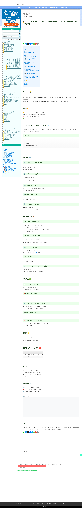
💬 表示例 (5, 149)
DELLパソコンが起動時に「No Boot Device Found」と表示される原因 (16, 76)
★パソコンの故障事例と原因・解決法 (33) (10, 134)
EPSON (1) (5, 98)
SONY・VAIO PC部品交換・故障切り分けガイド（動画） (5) (12, 109)
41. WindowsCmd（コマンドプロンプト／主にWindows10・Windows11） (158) (15, 92)
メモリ (37, 97)
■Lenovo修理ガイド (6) (7, 119)
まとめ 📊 (25, 83)
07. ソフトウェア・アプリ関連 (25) (9, 50)
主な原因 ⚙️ (25, 55)
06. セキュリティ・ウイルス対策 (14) (9, 49)
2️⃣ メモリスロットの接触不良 (29, 58)
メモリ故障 (36, 252)
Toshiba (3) (5, 110)
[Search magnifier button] (19, 31)
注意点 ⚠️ (25, 80)
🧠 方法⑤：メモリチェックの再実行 (30, 79)
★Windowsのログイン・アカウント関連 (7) (10, 128)
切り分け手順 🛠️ (26, 63)
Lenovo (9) (5, 103)
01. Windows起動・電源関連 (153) (9, 44)
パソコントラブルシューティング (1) (9, 140)
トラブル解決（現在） (37, 7)
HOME (19, 7)
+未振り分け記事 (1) (7, 43)
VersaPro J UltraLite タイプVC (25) (9, 111)
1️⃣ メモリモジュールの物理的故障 (30, 56)
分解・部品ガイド (45, 7)
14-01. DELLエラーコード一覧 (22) (10, 57)
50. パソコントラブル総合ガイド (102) (9, 93)
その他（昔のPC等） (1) (7, 138)
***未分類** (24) (6, 42)
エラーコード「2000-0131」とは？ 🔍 (29, 52)
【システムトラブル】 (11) (8, 137)
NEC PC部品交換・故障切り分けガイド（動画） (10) (11, 105)
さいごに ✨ (25, 86)
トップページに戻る (25, 451)
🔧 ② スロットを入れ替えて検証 (29, 66)
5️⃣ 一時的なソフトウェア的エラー (30, 62)
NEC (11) (5, 104)
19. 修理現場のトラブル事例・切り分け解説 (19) (11, 83)
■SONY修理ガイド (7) (7, 121)
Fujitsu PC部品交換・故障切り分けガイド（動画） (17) (11, 100)
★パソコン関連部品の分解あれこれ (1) (9, 135)
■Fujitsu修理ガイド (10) (7, 117)
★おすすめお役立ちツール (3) (8, 129)
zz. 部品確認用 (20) (6, 115)
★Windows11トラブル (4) (7, 127)
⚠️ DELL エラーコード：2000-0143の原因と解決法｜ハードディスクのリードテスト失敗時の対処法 (20, 67)
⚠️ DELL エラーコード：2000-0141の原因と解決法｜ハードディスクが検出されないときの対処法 (20, 65)
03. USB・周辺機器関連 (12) (8, 46)
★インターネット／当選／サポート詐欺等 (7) (10, 132)
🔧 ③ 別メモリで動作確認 (7, 161)
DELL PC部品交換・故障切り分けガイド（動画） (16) (11, 97)
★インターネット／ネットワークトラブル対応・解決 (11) (12, 131)
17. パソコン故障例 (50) (7, 81)
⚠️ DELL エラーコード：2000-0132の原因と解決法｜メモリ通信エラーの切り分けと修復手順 (19, 61)
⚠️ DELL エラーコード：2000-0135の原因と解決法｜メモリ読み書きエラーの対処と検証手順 (19, 63)
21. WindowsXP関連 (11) (7, 85)
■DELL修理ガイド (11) (7, 116)
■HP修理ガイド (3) (6, 118)
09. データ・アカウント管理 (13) (8, 52)
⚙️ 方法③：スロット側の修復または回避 (31, 76)
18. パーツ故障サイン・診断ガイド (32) (9, 82)
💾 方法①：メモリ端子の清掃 (29, 73)
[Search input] (11, 31)
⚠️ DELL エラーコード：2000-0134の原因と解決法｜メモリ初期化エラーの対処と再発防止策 (19, 62)
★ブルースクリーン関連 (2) (8, 136)
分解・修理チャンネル (63, 7)
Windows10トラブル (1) (7, 114)
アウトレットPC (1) (7, 139)
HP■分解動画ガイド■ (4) (7, 102)
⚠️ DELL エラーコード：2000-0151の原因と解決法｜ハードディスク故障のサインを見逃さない (19, 58)
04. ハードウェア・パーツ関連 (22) (9, 47)
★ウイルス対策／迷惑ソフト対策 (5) (9, 133)
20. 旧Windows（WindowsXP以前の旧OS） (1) (10, 84)
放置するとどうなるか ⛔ (6, 172)
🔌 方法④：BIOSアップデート (29, 77)
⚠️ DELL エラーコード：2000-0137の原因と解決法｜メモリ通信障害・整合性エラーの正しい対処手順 (20, 64)
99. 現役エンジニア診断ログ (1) (8, 94)
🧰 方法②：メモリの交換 (7, 167)
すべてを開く (4, 40)
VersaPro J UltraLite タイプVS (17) (9, 112)
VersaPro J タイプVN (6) (7, 113)
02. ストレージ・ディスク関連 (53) (9, 45)
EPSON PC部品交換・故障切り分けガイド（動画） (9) (11, 99)
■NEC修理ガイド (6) (7, 120)
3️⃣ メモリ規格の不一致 (28, 59)
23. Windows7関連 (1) (7, 86)
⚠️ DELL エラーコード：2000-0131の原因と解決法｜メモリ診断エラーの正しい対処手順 (18, 60)
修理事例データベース (54, 7)
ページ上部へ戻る (81, 455)
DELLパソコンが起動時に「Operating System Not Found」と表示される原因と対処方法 (18, 77)
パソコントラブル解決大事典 (22, 4)
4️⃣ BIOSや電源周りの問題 (7, 155)
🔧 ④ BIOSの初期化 (28, 69)
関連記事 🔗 (25, 84)
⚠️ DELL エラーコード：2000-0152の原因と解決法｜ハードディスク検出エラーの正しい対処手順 (20, 59)
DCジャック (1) (6, 95)
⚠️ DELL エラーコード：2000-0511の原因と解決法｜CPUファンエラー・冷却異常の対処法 (19, 74)
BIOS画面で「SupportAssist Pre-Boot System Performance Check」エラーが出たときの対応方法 (19, 78)
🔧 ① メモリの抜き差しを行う (29, 65)
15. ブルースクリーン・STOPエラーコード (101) (11, 79)
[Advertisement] (51, 34)
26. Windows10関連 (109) (7, 87)
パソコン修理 (28, 7)
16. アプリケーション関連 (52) (8, 80)
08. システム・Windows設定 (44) (8, 51)
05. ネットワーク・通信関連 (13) (8, 48)
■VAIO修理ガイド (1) (7, 122)
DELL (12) (5, 96)
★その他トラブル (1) (7, 130)
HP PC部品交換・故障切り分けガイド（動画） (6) (11, 101)
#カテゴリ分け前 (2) (7, 41)
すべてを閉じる (8, 40)
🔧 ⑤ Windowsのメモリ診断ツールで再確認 (31, 70)
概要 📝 (24, 51)
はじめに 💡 (25, 49)
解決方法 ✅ (25, 72)
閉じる (32, 47)
